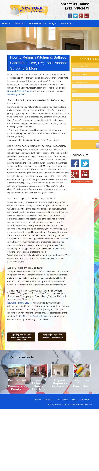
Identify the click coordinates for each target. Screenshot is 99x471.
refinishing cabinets (16, 94)
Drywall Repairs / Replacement (61, 383)
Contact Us (65, 23)
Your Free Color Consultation (83, 383)
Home (5, 23)
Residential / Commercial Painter (17, 384)
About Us (18, 23)
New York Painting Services (19, 91)
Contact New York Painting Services (32, 316)
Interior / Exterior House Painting (38, 384)
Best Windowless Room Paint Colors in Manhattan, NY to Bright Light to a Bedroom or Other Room (21, 336)
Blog (51, 23)
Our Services (36, 23)
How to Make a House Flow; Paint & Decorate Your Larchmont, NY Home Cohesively (52, 336)
